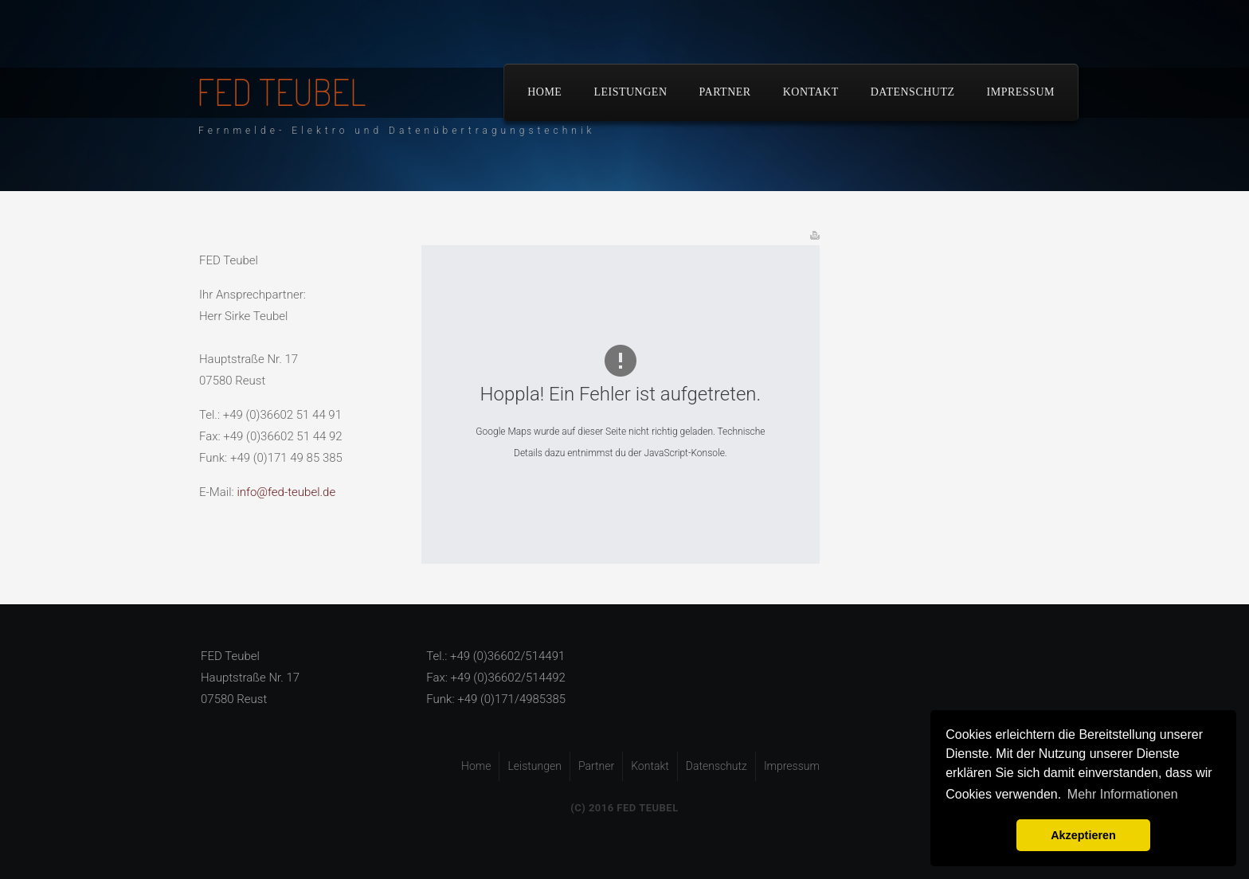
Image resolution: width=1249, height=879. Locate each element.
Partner (725, 92)
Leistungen (630, 92)
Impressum (1021, 92)
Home (544, 92)
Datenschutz (913, 92)
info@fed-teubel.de (286, 492)
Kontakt (811, 92)
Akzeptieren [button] (1083, 835)
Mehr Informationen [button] (1122, 794)
